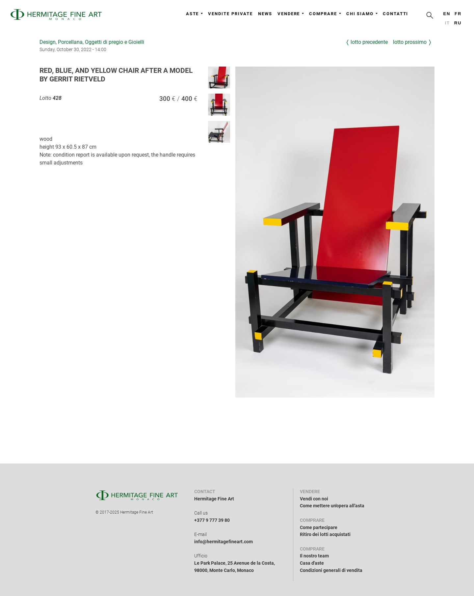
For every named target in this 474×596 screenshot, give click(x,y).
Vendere (290, 13)
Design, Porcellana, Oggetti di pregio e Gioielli (92, 42)
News (265, 13)
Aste (194, 13)
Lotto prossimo (410, 42)
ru (458, 22)
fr (458, 13)
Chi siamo (362, 13)
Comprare (325, 13)
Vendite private (230, 13)
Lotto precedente (369, 42)
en (446, 13)
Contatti (395, 13)
